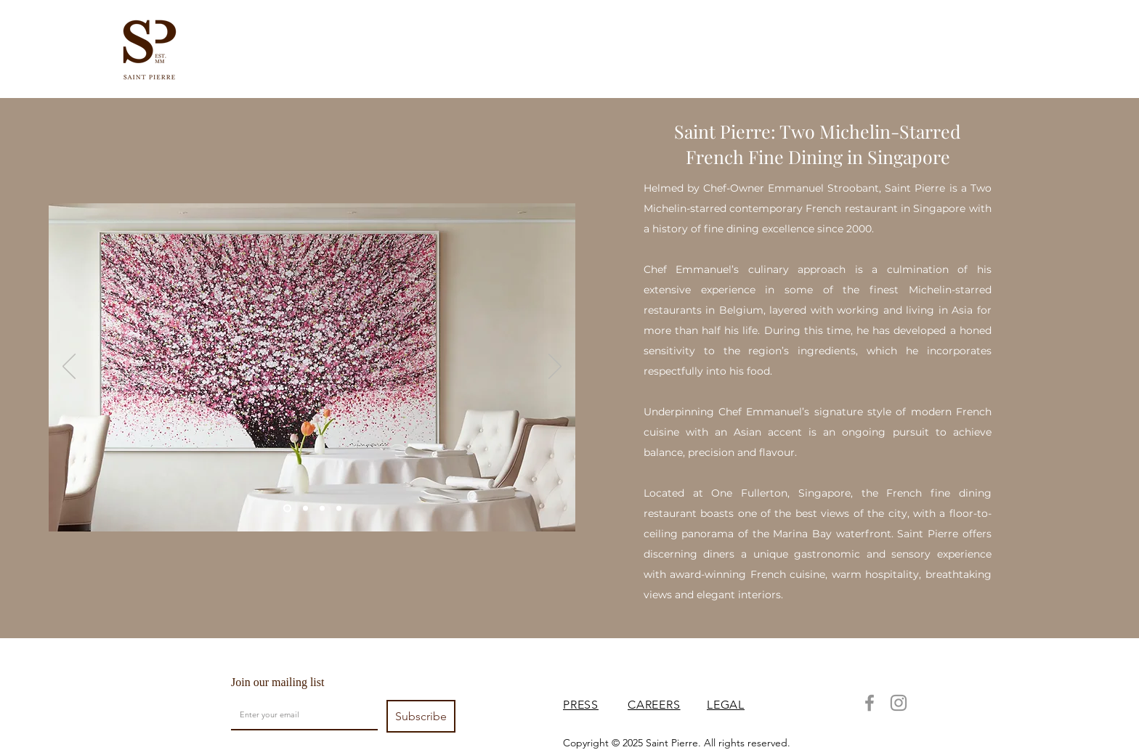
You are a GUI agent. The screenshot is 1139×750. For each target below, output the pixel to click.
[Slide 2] (305, 508)
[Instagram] (898, 703)
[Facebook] (869, 703)
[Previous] (69, 367)
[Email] (300, 714)
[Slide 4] (322, 508)
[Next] (555, 367)
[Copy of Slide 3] (287, 509)
